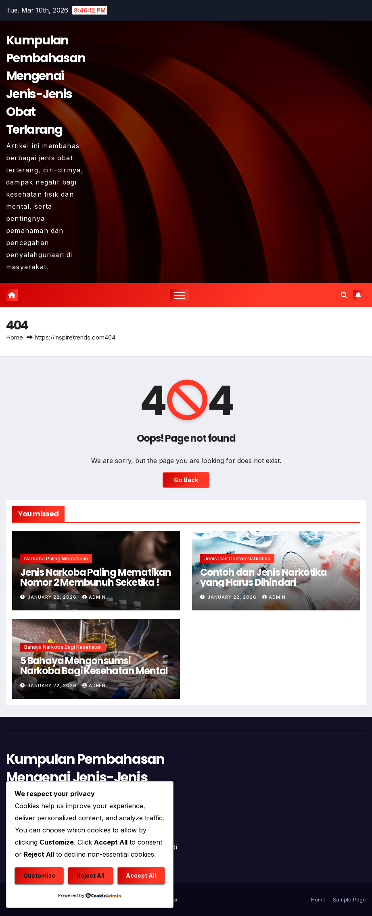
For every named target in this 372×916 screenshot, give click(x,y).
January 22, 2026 (52, 597)
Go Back (186, 479)
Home (14, 337)
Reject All (90, 875)
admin (94, 597)
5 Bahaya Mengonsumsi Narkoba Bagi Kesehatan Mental (94, 665)
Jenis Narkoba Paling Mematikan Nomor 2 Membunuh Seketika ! (95, 577)
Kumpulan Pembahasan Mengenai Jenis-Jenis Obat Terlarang (85, 777)
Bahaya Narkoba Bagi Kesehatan (63, 647)
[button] (344, 295)
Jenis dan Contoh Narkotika (237, 558)
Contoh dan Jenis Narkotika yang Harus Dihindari (263, 577)
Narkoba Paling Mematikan (56, 558)
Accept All (141, 875)
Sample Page (349, 899)
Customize (39, 875)
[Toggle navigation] (180, 295)
